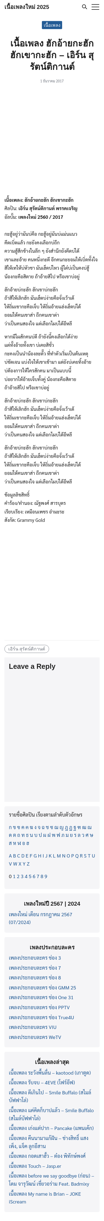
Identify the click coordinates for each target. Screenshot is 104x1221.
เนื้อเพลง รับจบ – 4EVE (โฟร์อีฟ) (42, 1082)
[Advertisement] (52, 141)
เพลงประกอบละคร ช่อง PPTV (39, 1007)
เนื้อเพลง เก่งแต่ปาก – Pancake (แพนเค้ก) (51, 1128)
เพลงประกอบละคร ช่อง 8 (35, 977)
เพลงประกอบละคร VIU (33, 1027)
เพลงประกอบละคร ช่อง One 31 (41, 997)
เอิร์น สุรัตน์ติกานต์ (26, 648)
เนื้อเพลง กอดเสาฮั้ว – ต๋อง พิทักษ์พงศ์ (47, 1156)
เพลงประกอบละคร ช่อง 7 (35, 967)
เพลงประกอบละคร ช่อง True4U (41, 1017)
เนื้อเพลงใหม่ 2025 (26, 7)
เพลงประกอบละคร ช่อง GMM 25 (42, 987)
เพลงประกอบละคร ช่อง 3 (35, 957)
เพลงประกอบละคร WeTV (35, 1037)
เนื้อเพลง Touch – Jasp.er (35, 1166)
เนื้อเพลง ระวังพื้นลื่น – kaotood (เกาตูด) (50, 1072)
